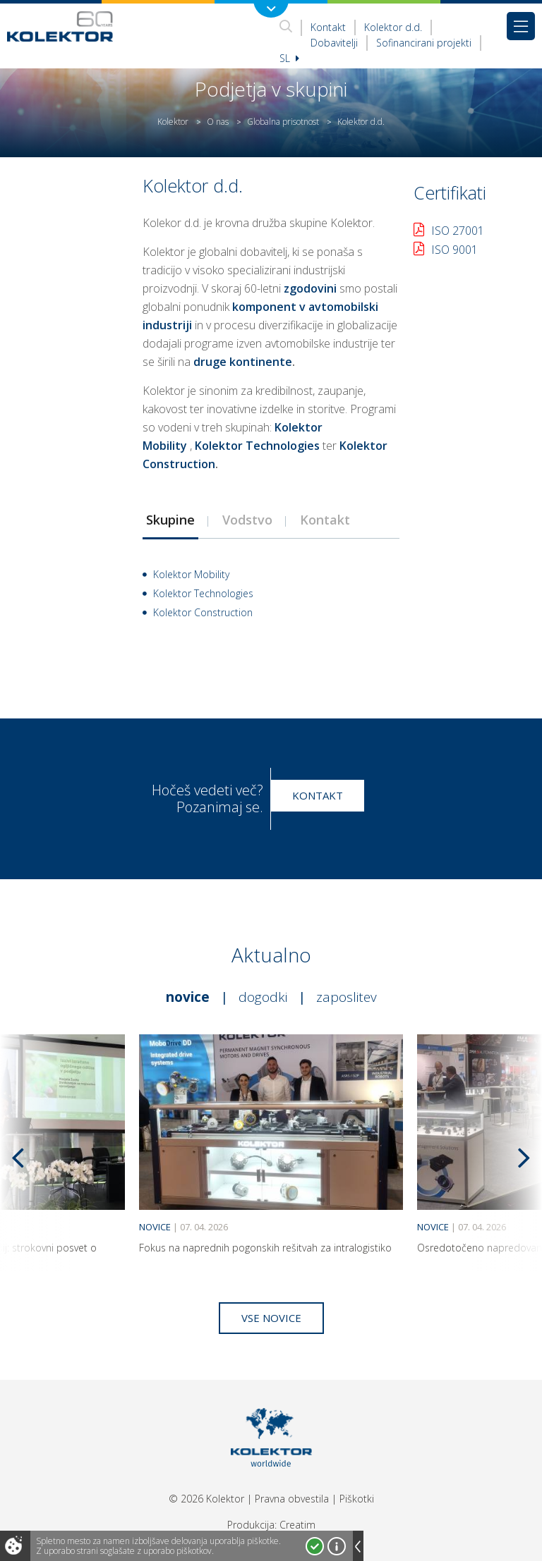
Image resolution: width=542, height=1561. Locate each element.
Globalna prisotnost (283, 122)
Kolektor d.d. (393, 27)
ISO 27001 (457, 230)
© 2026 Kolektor (206, 1498)
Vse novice (271, 1318)
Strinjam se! (315, 1546)
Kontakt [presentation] (325, 519)
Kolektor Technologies (257, 445)
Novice (188, 997)
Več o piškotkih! (336, 1546)
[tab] (170, 519)
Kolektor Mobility (191, 574)
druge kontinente (242, 361)
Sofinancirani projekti (423, 42)
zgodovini (310, 288)
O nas (218, 122)
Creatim (297, 1524)
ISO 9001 (454, 249)
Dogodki (263, 997)
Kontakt (328, 27)
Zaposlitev (346, 997)
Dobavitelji (334, 42)
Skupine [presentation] (170, 519)
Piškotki (356, 1498)
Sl (289, 58)
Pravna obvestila (292, 1498)
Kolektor (172, 122)
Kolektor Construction (203, 612)
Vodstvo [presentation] (247, 519)
